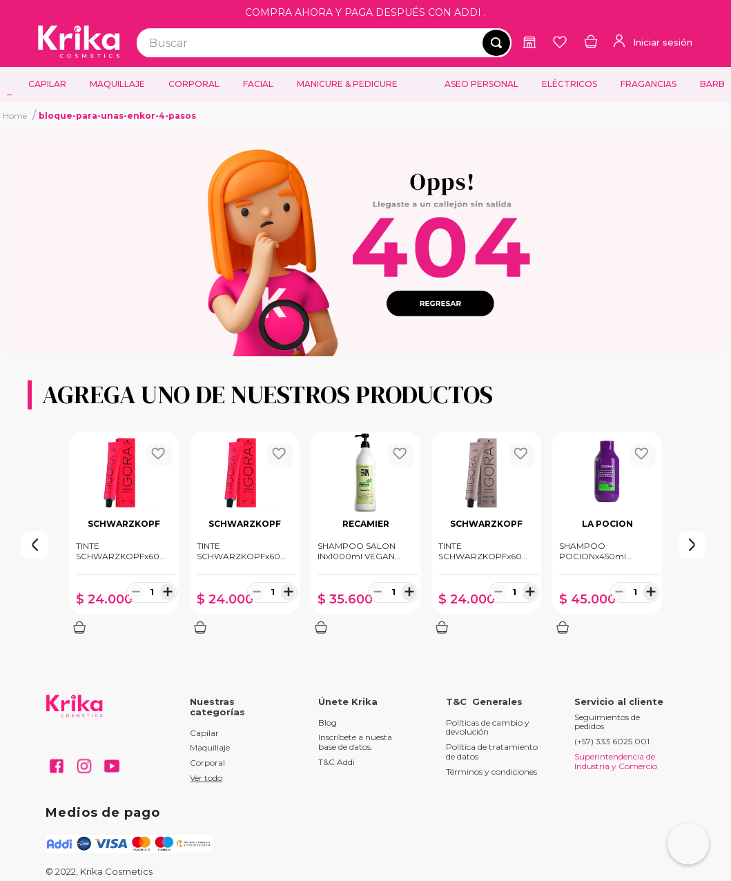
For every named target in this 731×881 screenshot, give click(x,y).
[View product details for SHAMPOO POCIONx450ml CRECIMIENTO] (607, 536)
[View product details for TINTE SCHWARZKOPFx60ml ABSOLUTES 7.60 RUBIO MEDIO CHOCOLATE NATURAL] (486, 536)
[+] (167, 591)
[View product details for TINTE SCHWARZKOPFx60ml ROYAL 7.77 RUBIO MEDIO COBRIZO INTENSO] (245, 536)
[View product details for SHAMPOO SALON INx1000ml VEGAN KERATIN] (365, 536)
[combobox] (324, 42)
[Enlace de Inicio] (15, 115)
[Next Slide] (724, 544)
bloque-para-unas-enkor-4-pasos (117, 115)
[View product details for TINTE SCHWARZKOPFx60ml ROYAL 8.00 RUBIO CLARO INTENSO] (124, 536)
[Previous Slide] (7, 544)
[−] (135, 591)
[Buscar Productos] (496, 43)
